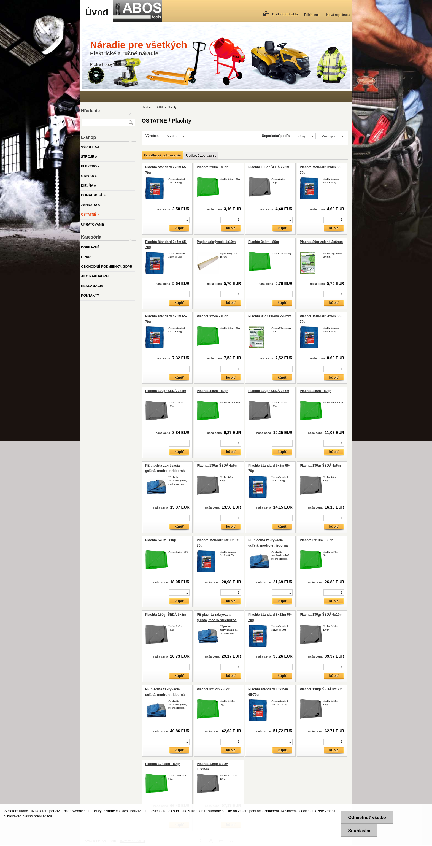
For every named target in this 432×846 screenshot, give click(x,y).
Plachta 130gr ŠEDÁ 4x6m (320, 465)
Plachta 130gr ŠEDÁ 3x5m (268, 391)
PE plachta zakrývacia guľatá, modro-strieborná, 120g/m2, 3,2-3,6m (165, 471)
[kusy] (179, 220)
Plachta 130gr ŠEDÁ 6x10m (321, 615)
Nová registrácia (338, 15)
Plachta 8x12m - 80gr (213, 689)
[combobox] (304, 136)
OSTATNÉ (157, 107)
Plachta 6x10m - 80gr (316, 540)
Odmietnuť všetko (367, 817)
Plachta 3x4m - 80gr (263, 242)
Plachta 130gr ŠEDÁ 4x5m (217, 465)
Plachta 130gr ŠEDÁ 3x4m (165, 391)
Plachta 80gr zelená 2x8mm (269, 316)
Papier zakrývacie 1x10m (216, 242)
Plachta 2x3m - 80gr (212, 167)
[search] (130, 122)
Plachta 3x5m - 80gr (212, 316)
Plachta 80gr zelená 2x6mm (321, 242)
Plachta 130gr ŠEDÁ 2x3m (268, 167)
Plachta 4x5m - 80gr (212, 391)
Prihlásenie (312, 15)
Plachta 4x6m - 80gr (315, 391)
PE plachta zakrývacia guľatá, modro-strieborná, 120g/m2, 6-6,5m (165, 694)
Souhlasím (359, 830)
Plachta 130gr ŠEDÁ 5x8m (165, 615)
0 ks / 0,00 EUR (285, 14)
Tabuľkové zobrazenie (162, 155)
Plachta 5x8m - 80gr (160, 540)
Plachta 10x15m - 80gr (162, 764)
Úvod (145, 107)
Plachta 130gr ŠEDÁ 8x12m (321, 689)
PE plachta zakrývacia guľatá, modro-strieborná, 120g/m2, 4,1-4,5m (268, 545)
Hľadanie (90, 111)
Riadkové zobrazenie (200, 156)
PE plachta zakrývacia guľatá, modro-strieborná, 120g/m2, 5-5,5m (217, 620)
